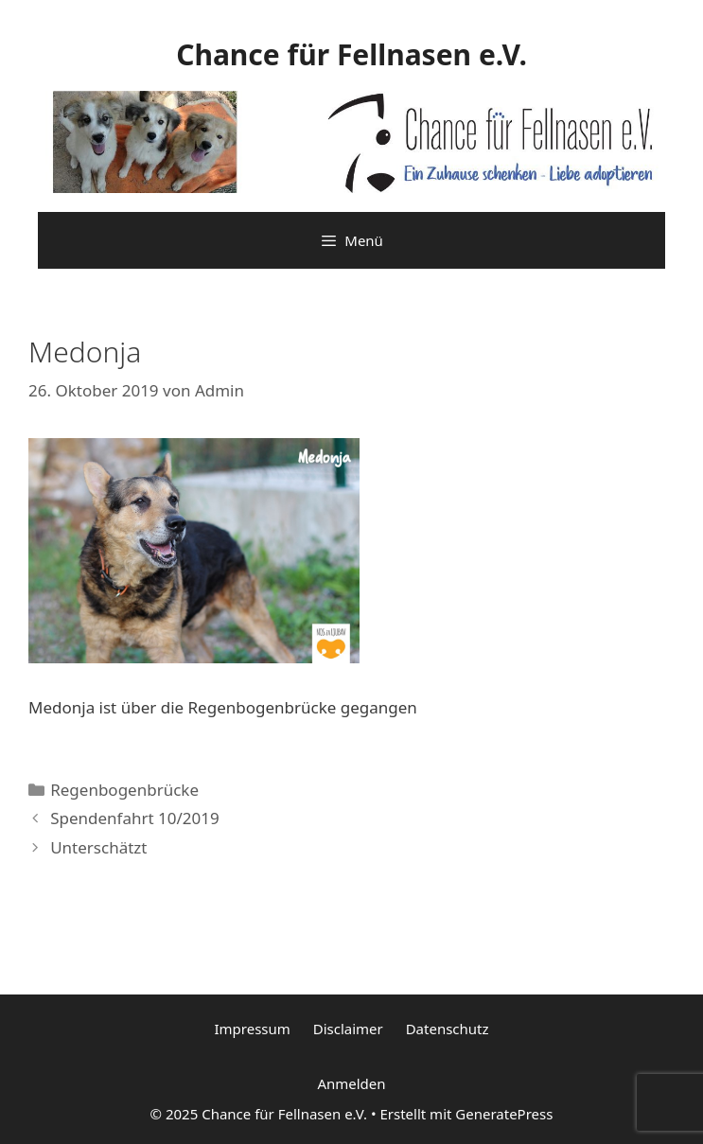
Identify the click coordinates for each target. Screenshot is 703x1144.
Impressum (252, 1028)
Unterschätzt (98, 847)
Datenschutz (447, 1028)
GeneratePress (504, 1113)
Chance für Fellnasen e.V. (351, 54)
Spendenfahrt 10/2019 (135, 818)
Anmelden (351, 1083)
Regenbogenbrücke (124, 790)
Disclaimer (348, 1028)
